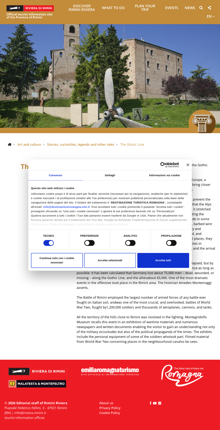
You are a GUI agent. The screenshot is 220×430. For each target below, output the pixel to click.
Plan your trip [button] (145, 8)
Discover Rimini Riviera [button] (82, 8)
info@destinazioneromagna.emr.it (66, 206)
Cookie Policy (109, 413)
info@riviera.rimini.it (30, 413)
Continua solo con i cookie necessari (57, 260)
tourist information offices (25, 417)
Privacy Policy (109, 408)
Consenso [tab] (55, 175)
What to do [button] (113, 8)
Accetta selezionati (110, 260)
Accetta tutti (163, 260)
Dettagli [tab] (110, 175)
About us (106, 403)
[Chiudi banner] (188, 164)
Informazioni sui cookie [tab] (164, 175)
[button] (201, 8)
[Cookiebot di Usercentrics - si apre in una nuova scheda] (163, 164)
